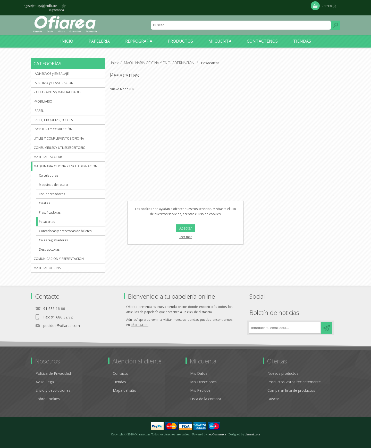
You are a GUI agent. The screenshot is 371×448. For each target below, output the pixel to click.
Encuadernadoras (52, 190)
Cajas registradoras (53, 236)
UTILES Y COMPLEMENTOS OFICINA (59, 134)
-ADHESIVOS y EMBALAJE (51, 70)
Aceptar (185, 228)
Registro (43, 6)
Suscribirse (326, 324)
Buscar (335, 21)
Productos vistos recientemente (294, 378)
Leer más (185, 237)
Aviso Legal (45, 378)
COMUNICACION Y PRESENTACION (59, 255)
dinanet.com (252, 430)
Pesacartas (47, 218)
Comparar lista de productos (291, 386)
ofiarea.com (139, 321)
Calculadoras (48, 171)
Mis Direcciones (203, 378)
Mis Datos (198, 369)
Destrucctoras (49, 245)
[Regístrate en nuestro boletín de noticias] (285, 324)
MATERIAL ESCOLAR (48, 153)
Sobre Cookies (48, 394)
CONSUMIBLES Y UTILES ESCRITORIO (60, 144)
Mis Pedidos (200, 386)
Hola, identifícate (72, 6)
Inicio (115, 59)
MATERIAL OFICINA (47, 264)
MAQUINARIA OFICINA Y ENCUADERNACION (65, 162)
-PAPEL (39, 107)
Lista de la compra (205, 394)
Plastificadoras (50, 208)
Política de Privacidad (53, 369)
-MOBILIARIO (43, 97)
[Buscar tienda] (241, 21)
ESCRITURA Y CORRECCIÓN (53, 125)
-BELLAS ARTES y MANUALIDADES (57, 88)
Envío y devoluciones (53, 386)
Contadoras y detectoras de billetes (65, 227)
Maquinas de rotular (54, 181)
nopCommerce (217, 430)
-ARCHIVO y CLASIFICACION (53, 79)
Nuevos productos (282, 369)
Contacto (120, 369)
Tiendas (119, 378)
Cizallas (44, 199)
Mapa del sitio (124, 386)
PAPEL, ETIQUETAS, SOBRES (53, 116)
